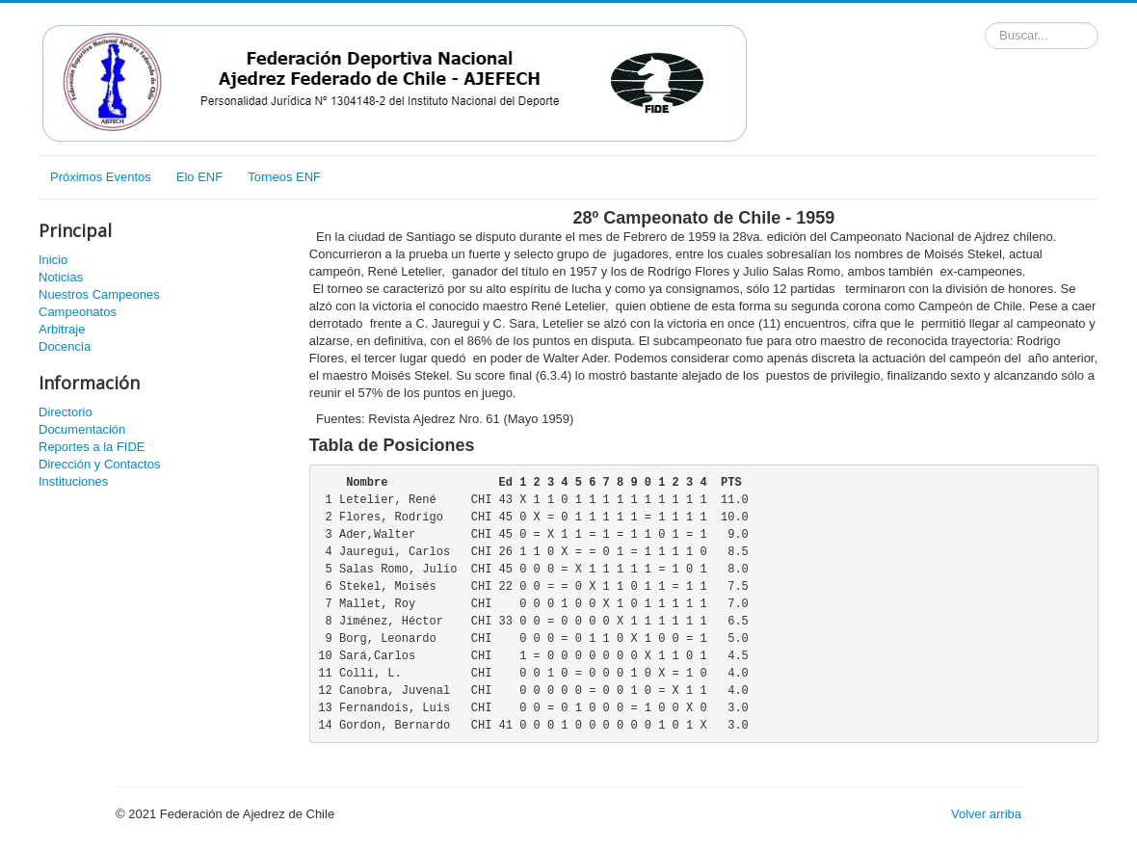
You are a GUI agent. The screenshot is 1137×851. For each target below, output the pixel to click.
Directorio (66, 412)
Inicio (53, 260)
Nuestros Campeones (99, 294)
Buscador (985, 22)
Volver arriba (986, 814)
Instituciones (73, 481)
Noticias (61, 277)
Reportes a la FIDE (92, 446)
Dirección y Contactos (99, 464)
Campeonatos (78, 312)
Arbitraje (62, 329)
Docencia (65, 346)
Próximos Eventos (100, 177)
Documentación (82, 429)
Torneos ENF (284, 177)
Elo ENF (199, 177)
